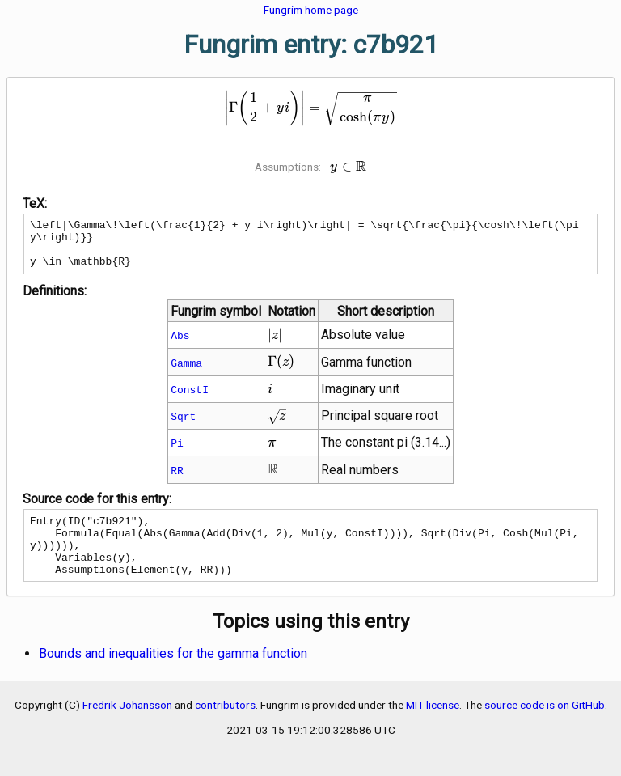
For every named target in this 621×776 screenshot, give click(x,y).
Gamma (186, 372)
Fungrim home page (311, 9)
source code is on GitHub (544, 726)
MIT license (432, 726)
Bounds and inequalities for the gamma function (173, 675)
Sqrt (183, 425)
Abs (180, 344)
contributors (225, 726)
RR (177, 480)
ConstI (190, 399)
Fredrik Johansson (127, 726)
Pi (177, 452)
